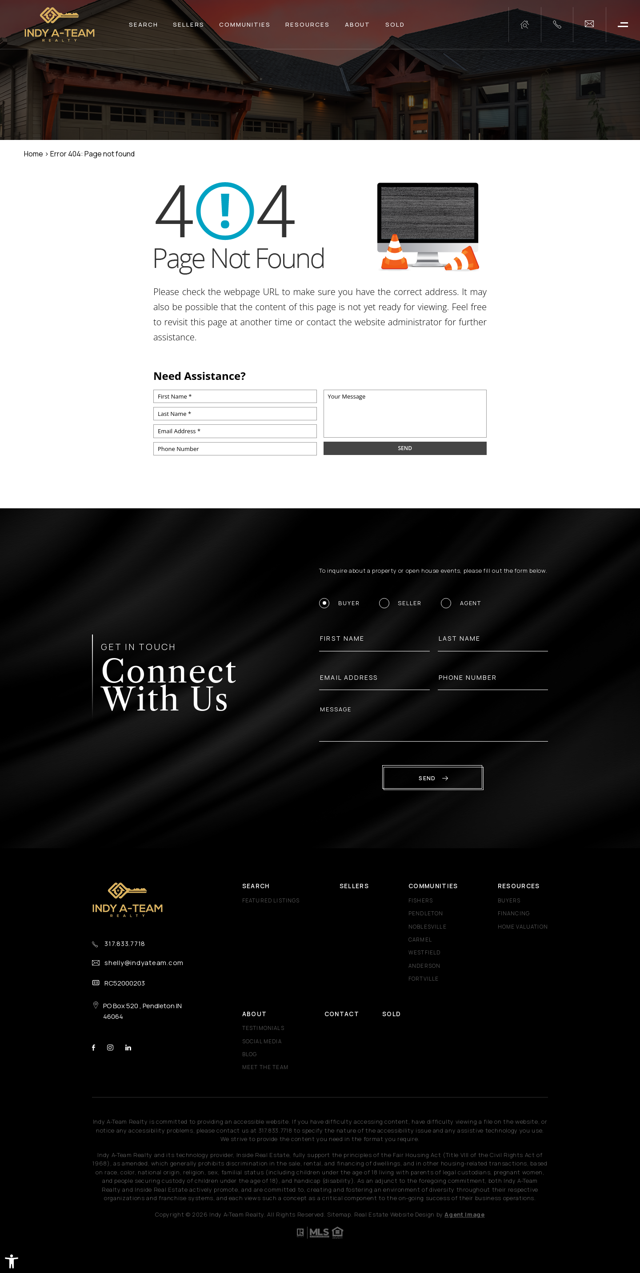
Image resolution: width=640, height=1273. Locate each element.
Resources (307, 24)
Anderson (424, 966)
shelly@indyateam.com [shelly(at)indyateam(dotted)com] (144, 962)
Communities (245, 24)
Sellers (188, 24)
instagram (110, 1047)
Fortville (423, 978)
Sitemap (339, 1214)
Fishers (420, 900)
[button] (11, 1261)
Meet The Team (265, 1067)
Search (143, 24)
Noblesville (427, 926)
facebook (93, 1047)
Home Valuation (523, 926)
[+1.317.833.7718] (557, 24)
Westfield (424, 952)
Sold (395, 24)
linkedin (128, 1047)
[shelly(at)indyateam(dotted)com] (589, 24)
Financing (514, 913)
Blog (249, 1054)
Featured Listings (271, 900)
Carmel (420, 939)
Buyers (509, 900)
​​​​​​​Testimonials (263, 1028)
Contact (341, 1014)
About (358, 24)
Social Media (262, 1041)
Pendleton (426, 913)
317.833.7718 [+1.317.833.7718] (124, 943)
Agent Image (464, 1214)
